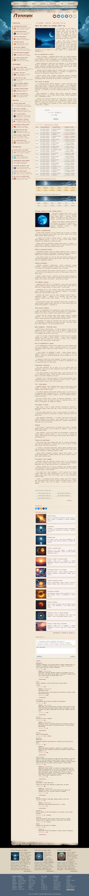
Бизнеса (20, 887)
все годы (23, 78)
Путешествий (21, 889)
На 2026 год (44, 887)
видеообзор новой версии (57, 641)
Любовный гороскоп (19, 41)
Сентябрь (43, 884)
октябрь (59, 190)
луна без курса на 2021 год (44, 497)
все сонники (25, 150)
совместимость (16, 7)
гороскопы (34, 7)
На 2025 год (44, 889)
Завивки (14, 880)
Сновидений (21, 877)
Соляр (30, 883)
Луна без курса (57, 882)
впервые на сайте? (51, 11)
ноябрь (66, 190)
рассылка (60, 11)
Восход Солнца (57, 886)
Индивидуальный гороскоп (20, 26)
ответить (49, 736)
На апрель (16, 72)
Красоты (14, 884)
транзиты (29, 7)
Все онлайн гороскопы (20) (20, 57)
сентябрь (52, 190)
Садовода (14, 886)
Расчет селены (32, 882)
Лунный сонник (17, 150)
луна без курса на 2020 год (64, 495)
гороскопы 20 (65, 632)
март (52, 187)
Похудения (14, 883)
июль (39, 190)
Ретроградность (57, 884)
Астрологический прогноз (20, 31)
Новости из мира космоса (20, 171)
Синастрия (31, 889)
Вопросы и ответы (70, 880)
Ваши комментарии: (55, 650)
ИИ (62, 3)
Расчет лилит (32, 880)
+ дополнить (67, 11)
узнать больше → (28, 871)
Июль (42, 882)
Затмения (56, 880)
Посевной (14, 887)
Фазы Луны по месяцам (20, 108)
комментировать (42, 679)
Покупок (20, 884)
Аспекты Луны (57, 883)
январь (38, 187)
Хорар (30, 887)
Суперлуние (56, 887)
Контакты (68, 879)
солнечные (25, 119)
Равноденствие (57, 889)
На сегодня (16, 67)
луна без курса (59, 7)
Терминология (69, 884)
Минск (74, 11)
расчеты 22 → (72, 632)
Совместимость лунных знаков (21, 124)
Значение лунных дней (19, 103)
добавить (39, 656)
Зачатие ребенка (22, 880)
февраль (45, 187)
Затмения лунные (18, 119)
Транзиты (31, 879)
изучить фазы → (50, 871)
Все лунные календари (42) (20, 93)
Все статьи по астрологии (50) (21, 176)
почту (52, 644)
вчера (25, 67)
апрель (59, 187)
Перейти (49, 520)
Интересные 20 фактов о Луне (21, 165)
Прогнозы (16, 3)
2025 (19, 78)
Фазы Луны (53, 3)
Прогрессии (31, 884)
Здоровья (14, 882)
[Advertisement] (22, 191)
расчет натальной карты (42, 7)
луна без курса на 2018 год (64, 493)
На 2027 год (44, 886)
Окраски (14, 879)
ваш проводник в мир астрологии (22, 18)
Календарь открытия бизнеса (21, 88)
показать (56, 118)
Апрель (34, 3)
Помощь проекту (70, 889)
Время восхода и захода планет (22, 135)
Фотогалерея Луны (18, 155)
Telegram (57, 644)
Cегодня (25, 3)
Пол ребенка (21, 879)
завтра (21, 67)
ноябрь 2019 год (48, 124)
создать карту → (74, 871)
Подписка (68, 883)
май (66, 187)
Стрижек (14, 877)
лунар (25, 7)
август (45, 190)
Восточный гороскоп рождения (21, 52)
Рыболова (14, 889)
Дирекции (31, 886)
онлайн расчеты (51, 7)
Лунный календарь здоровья (21, 83)
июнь (73, 187)
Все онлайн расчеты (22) (20, 140)
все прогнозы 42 (57, 632)
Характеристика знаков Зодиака (22, 160)
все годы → (69, 500)
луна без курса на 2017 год (44, 493)
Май (42, 879)
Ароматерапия (21, 883)
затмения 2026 (66, 7)
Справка (68, 882)
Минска (56, 124)
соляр (21, 7)
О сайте (68, 877)
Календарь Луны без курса (20, 129)
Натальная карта (32, 877)
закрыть (73, 656)
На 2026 (16, 78)
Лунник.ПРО (71, 3)
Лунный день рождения (20, 47)
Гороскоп (42, 3)
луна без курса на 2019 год (44, 495)
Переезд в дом (21, 882)
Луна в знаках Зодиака (19, 113)
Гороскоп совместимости (20, 36)
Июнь (42, 880)
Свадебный (20, 886)
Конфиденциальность (71, 886)
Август (42, 883)
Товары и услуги (70, 887)
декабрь (73, 190)
